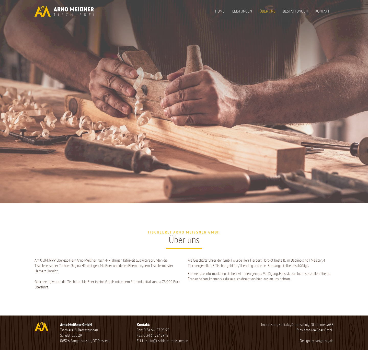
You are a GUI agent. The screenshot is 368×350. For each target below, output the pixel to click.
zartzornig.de (324, 341)
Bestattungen (295, 11)
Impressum (269, 325)
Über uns (267, 11)
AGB (330, 325)
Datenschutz (300, 325)
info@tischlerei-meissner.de (168, 341)
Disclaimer (318, 325)
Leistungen (242, 11)
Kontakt (322, 11)
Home (220, 11)
